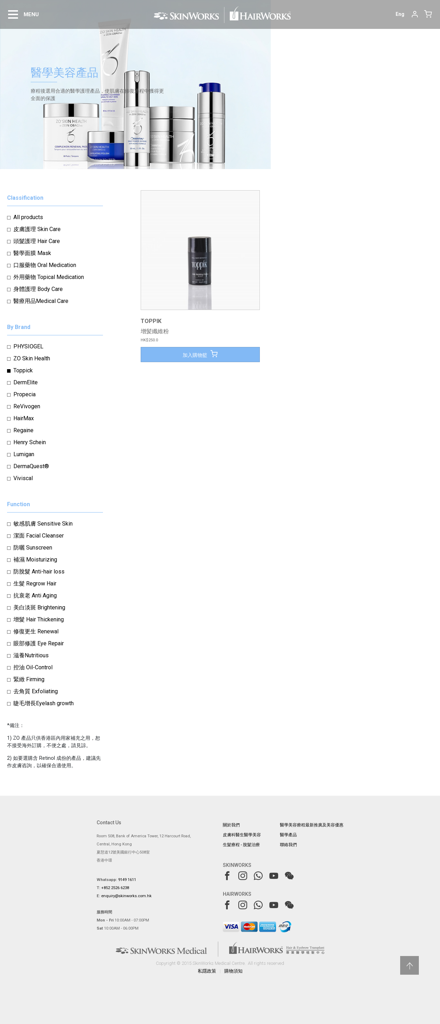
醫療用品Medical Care (40, 301)
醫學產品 (288, 834)
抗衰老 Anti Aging (35, 595)
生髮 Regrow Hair (34, 583)
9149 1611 (127, 879)
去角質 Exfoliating (35, 691)
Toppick (23, 370)
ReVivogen (26, 406)
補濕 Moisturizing (35, 559)
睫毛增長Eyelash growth (43, 703)
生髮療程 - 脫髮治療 (241, 844)
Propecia (24, 394)
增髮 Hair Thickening (38, 619)
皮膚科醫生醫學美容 (242, 834)
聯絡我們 (288, 844)
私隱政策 (207, 971)
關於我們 (231, 825)
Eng (400, 14)
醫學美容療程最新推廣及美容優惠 (311, 825)
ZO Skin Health (31, 358)
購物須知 (233, 971)
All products (28, 217)
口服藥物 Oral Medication (44, 265)
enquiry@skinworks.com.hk (126, 896)
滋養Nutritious (31, 655)
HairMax (23, 418)
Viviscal (23, 478)
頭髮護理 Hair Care (36, 241)
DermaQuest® (31, 466)
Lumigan (23, 454)
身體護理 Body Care (38, 289)
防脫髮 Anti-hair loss (39, 571)
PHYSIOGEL (28, 346)
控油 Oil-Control (33, 667)
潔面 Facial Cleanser (38, 535)
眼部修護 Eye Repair (38, 643)
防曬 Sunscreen (32, 547)
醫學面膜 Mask (32, 253)
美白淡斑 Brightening (39, 607)
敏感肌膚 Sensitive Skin (43, 523)
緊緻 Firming (28, 679)
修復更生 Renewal (36, 631)
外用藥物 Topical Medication (48, 277)
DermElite (25, 382)
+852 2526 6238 (115, 888)
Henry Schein (29, 442)
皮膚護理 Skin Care (37, 229)
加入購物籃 (200, 354)
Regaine (23, 430)
